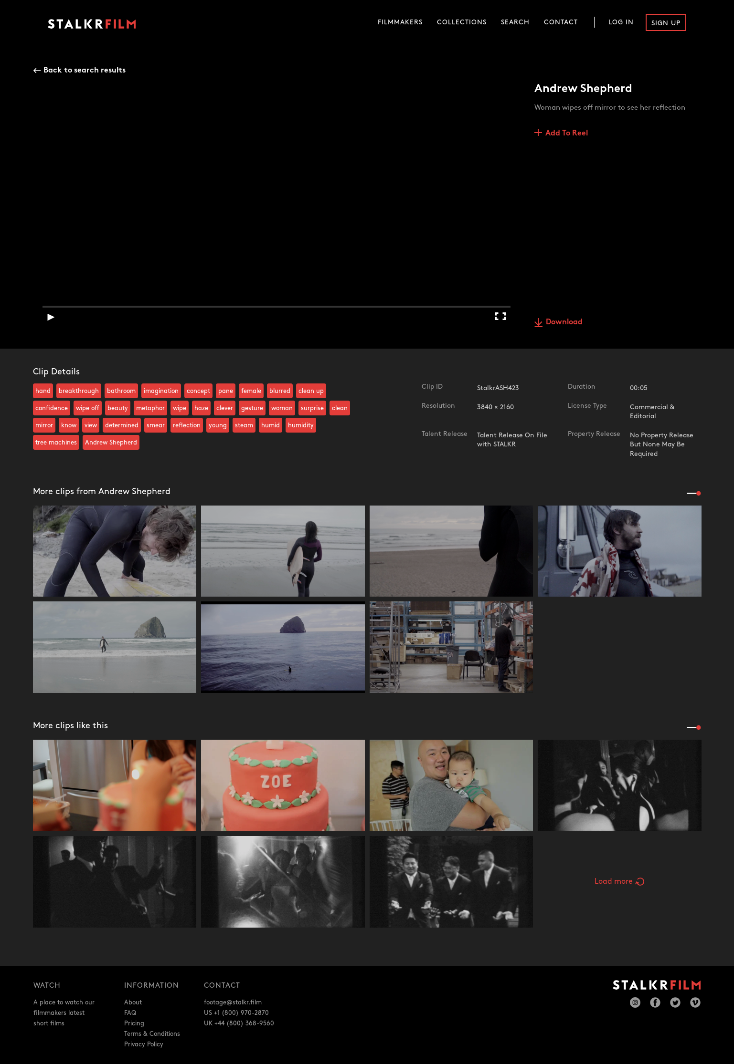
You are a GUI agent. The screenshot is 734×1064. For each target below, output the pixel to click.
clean (340, 408)
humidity (301, 425)
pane (225, 391)
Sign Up (666, 23)
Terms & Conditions (152, 1034)
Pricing (134, 1023)
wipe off (87, 408)
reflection (187, 425)
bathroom (121, 391)
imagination (161, 391)
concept (198, 391)
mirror (44, 425)
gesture (252, 408)
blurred (279, 391)
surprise (312, 408)
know (68, 425)
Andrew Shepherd (111, 442)
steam (244, 425)
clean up (311, 391)
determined (121, 425)
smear (156, 425)
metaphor (150, 408)
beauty (117, 408)
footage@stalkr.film (233, 1002)
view (91, 425)
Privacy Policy (143, 1044)
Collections (462, 22)
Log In (621, 22)
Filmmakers (400, 22)
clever (224, 408)
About (133, 1002)
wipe (179, 408)
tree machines (56, 442)
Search (515, 22)
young (218, 425)
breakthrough (79, 391)
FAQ (130, 1013)
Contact (561, 22)
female (251, 391)
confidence (51, 408)
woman (282, 408)
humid (270, 425)
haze (201, 408)
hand (43, 391)
